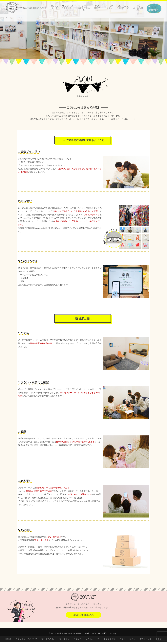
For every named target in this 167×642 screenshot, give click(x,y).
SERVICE (123, 8)
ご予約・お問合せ (128, 639)
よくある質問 (109, 639)
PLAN (98, 8)
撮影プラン (64, 639)
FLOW (84, 8)
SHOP (109, 8)
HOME (54, 7)
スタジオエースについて (26, 639)
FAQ (138, 8)
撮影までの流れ (48, 639)
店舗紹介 (77, 639)
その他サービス (92, 639)
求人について (146, 639)
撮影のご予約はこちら (83, 615)
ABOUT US (68, 8)
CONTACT (153, 8)
